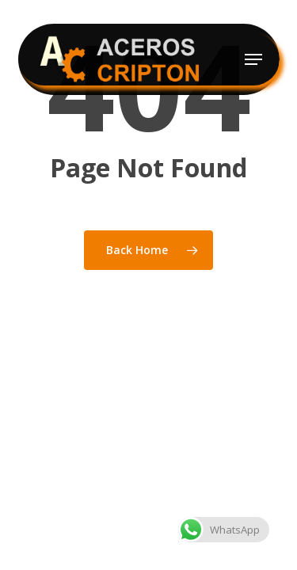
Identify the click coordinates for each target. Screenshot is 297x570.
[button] (253, 59)
